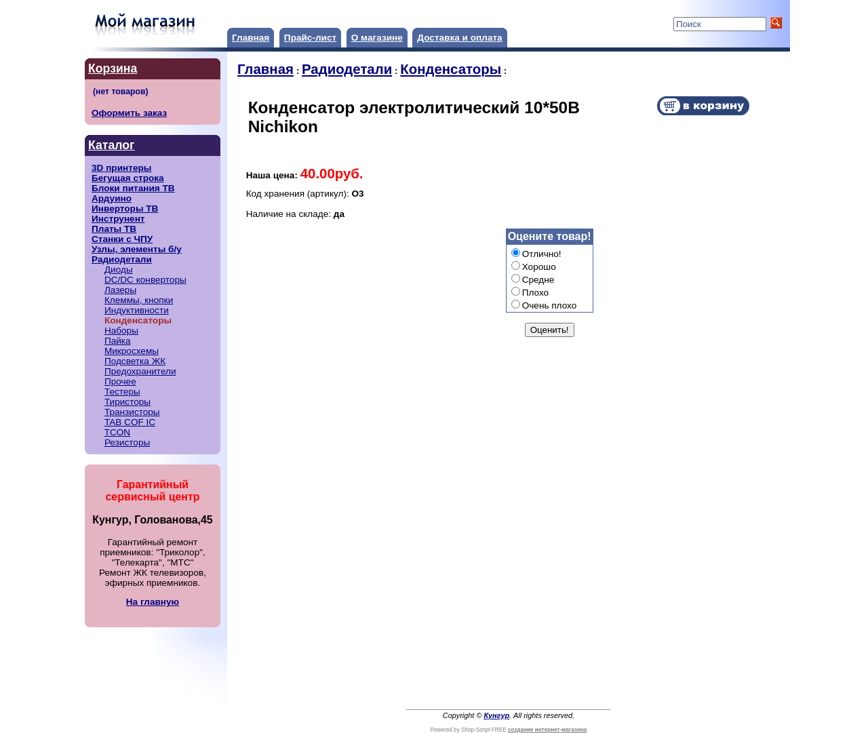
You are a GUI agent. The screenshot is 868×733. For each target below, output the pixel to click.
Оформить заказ (129, 113)
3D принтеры (121, 168)
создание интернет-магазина (547, 730)
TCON (117, 432)
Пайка (117, 341)
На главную (152, 602)
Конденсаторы (450, 69)
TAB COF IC (129, 422)
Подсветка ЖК (134, 361)
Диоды (118, 269)
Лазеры (120, 290)
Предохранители (140, 371)
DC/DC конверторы (145, 280)
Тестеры (122, 392)
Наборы (121, 330)
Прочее (120, 381)
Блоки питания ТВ (133, 188)
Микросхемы (131, 351)
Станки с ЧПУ (122, 239)
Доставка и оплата (459, 38)
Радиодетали (122, 259)
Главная (250, 38)
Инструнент (118, 219)
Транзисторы (132, 412)
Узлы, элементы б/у (137, 249)
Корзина (112, 68)
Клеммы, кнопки (138, 300)
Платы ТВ (114, 229)
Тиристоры (127, 402)
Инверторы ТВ (125, 208)
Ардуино (112, 198)
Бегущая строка (128, 178)
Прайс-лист (310, 38)
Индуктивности (136, 310)
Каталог (111, 145)
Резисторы (127, 442)
